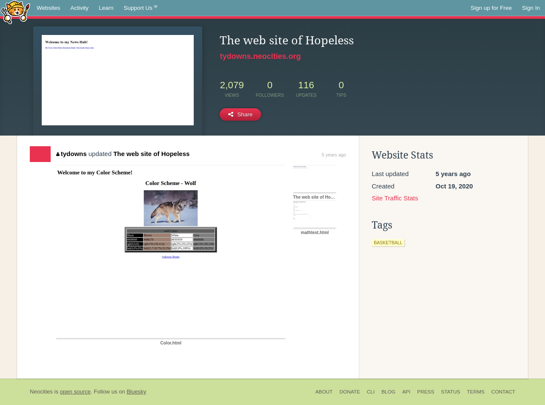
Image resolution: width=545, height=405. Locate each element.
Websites (48, 8)
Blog (389, 392)
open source (75, 391)
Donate (349, 392)
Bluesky (136, 391)
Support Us (141, 8)
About (324, 392)
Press (425, 392)
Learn (106, 8)
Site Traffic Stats (395, 198)
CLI (371, 392)
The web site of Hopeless (151, 153)
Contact (503, 392)
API (406, 392)
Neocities (41, 391)
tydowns (71, 153)
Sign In (531, 8)
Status (450, 392)
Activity (79, 8)
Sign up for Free (491, 8)
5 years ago (334, 154)
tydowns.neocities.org (260, 56)
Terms (476, 392)
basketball (388, 242)
